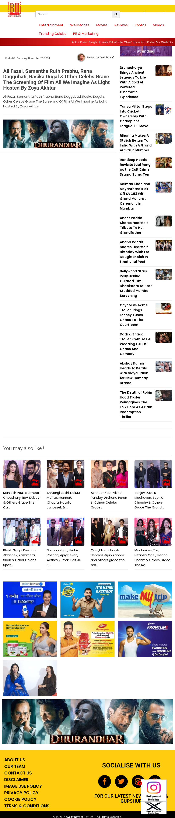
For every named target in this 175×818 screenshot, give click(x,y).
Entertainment (51, 25)
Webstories (79, 25)
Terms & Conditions (26, 806)
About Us (14, 760)
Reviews (121, 25)
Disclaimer (15, 780)
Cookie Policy (19, 799)
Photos (140, 25)
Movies (102, 25)
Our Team (14, 766)
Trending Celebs (52, 33)
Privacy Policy (21, 793)
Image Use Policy (22, 786)
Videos (158, 25)
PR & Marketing (85, 33)
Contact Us (17, 773)
